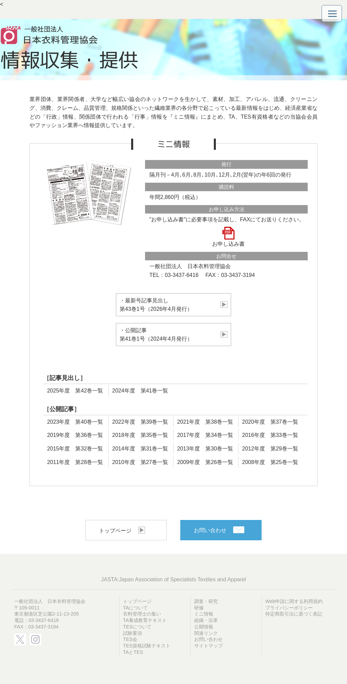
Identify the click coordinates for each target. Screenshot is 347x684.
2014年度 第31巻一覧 (140, 448)
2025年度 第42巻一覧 (75, 391)
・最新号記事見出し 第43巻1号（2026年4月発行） (173, 305)
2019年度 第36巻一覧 (75, 435)
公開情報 (203, 626)
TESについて (137, 626)
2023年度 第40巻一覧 (75, 422)
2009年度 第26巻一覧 (205, 462)
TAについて (135, 607)
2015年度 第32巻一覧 (75, 448)
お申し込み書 (228, 237)
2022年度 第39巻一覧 (140, 422)
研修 (199, 607)
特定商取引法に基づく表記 (293, 614)
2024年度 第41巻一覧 (140, 391)
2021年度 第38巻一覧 (205, 422)
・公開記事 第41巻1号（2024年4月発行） (173, 334)
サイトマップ (208, 645)
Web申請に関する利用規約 (294, 601)
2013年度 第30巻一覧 (205, 448)
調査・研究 (206, 601)
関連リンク (206, 633)
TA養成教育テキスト (145, 620)
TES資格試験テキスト (146, 645)
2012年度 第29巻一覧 (270, 448)
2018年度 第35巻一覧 (140, 435)
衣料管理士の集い (142, 614)
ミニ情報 (203, 614)
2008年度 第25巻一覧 (270, 462)
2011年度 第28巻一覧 (75, 462)
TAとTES (133, 652)
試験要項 (132, 633)
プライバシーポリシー (289, 607)
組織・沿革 (206, 620)
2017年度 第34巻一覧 (205, 435)
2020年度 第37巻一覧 (270, 422)
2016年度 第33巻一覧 (270, 435)
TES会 (130, 639)
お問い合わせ (210, 530)
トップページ (115, 531)
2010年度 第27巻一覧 (140, 462)
